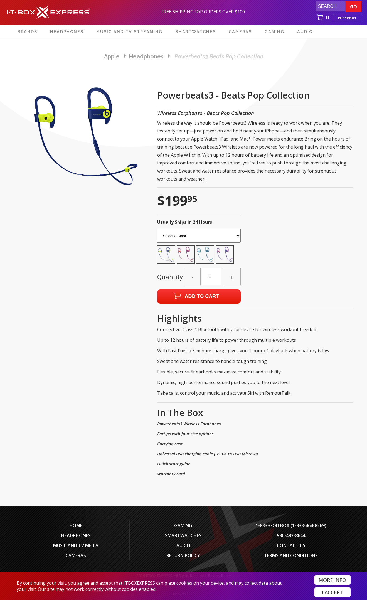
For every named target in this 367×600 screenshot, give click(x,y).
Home (75, 525)
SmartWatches (183, 535)
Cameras (76, 555)
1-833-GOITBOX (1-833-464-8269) (291, 525)
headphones (146, 56)
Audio (183, 545)
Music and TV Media (75, 545)
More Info (332, 580)
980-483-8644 (291, 535)
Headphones (76, 535)
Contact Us (291, 545)
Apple (112, 56)
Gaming (183, 525)
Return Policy (183, 555)
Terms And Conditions (291, 555)
